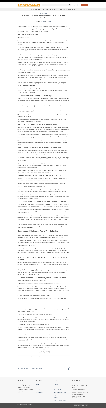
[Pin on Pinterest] (46, 352)
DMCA (37, 384)
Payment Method (58, 389)
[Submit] (69, 5)
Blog (73, 9)
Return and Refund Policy (60, 392)
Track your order (46, 9)
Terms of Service (39, 392)
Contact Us (56, 384)
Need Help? (38, 9)
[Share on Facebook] (39, 352)
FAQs (55, 387)
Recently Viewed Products (64, 9)
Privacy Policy (39, 387)
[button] (75, 5)
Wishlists (54, 9)
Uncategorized (43, 13)
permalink (54, 356)
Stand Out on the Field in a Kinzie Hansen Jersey (30, 368)
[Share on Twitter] (41, 352)
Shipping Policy (57, 394)
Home (32, 9)
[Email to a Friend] (44, 352)
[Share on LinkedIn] (48, 352)
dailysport (49, 21)
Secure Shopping (39, 389)
